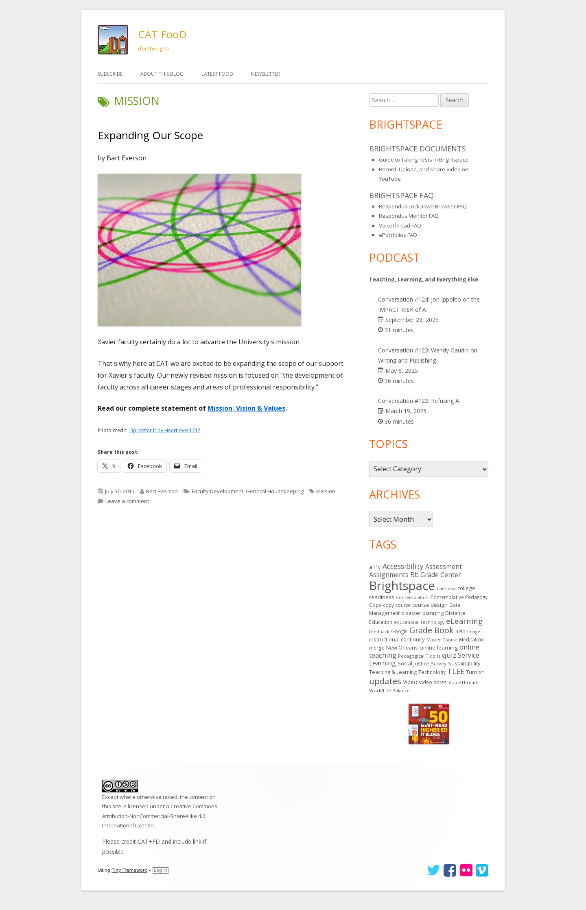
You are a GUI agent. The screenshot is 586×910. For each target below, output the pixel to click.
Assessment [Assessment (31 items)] (443, 566)
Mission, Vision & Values (246, 408)
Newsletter (265, 73)
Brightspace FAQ (401, 195)
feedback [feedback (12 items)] (379, 631)
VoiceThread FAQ (400, 225)
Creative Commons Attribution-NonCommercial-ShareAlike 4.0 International (159, 816)
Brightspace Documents (417, 148)
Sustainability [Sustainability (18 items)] (464, 663)
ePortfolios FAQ (398, 234)
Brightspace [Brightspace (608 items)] (402, 586)
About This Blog (162, 73)
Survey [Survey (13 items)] (438, 664)
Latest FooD (217, 73)
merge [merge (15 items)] (377, 647)
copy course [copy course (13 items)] (397, 605)
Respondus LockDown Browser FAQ (423, 206)
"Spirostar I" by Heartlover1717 (165, 430)
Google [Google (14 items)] (399, 631)
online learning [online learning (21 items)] (439, 647)
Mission (325, 491)
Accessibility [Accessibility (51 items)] (403, 566)
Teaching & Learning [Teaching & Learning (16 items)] (393, 672)
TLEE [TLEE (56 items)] (455, 671)
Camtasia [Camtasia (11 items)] (446, 588)
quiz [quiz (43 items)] (449, 655)
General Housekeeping (275, 491)
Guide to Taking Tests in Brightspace (423, 159)
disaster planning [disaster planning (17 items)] (422, 613)
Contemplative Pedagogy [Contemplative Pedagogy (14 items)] (459, 597)
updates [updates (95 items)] (385, 681)
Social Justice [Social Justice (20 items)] (413, 663)
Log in (160, 870)
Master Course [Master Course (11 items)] (441, 640)
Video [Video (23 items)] (410, 682)
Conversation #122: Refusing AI (419, 401)
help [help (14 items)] (460, 631)
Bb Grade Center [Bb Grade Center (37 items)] (435, 574)
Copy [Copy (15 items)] (375, 605)
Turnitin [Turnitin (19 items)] (475, 672)
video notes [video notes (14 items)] (433, 682)
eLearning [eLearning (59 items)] (464, 621)
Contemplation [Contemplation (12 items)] (412, 597)
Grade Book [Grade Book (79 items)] (431, 630)
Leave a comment (127, 501)
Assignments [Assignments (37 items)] (389, 574)
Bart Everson (162, 491)
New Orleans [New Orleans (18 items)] (402, 647)
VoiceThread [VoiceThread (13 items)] (462, 682)
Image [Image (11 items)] (473, 631)
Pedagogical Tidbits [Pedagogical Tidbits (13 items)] (419, 656)
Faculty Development (217, 491)
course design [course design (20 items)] (430, 604)
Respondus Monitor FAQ (409, 215)
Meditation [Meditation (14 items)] (471, 639)
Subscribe (110, 73)
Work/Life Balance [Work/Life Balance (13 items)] (389, 690)
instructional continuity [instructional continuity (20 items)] (397, 639)
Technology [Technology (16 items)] (432, 672)
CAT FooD (162, 34)
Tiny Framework (129, 870)
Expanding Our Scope (150, 135)
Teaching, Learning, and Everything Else (423, 279)
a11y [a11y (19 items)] (375, 567)
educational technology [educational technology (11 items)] (419, 622)
